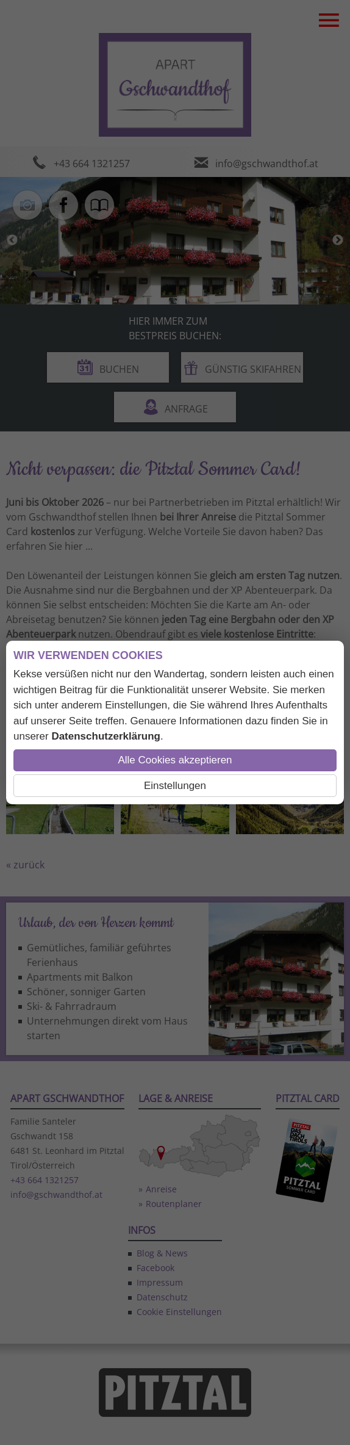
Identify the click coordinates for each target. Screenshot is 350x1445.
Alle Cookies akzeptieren (175, 760)
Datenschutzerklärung (105, 736)
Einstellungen (175, 785)
